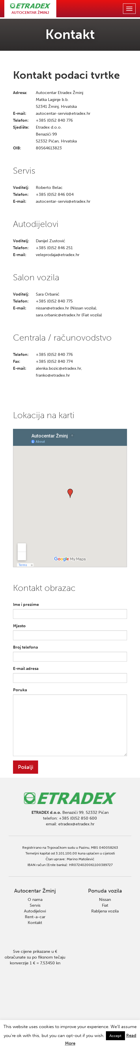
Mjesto (19, 625)
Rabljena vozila (105, 911)
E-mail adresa (25, 668)
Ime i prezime (26, 604)
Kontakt (35, 922)
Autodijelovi (35, 911)
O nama (35, 899)
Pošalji (25, 767)
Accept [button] (115, 1036)
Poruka (20, 690)
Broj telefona (25, 647)
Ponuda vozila (105, 891)
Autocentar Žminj (35, 891)
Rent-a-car (35, 916)
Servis (35, 905)
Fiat (105, 905)
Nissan (105, 899)
